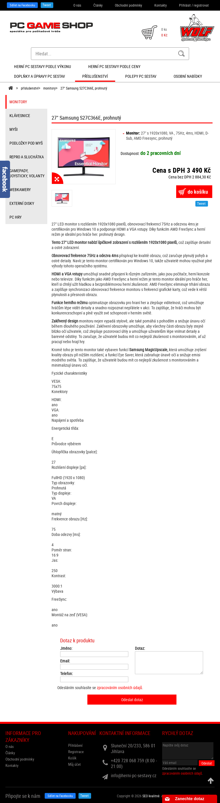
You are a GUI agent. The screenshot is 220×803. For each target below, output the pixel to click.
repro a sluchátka (26, 157)
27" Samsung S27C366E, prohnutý (83, 88)
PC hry (15, 217)
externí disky (21, 203)
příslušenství (29, 88)
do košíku (198, 191)
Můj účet (74, 764)
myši (13, 129)
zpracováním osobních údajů (119, 687)
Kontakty (160, 5)
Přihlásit (185, 5)
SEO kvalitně (151, 796)
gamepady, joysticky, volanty (26, 173)
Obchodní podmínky (128, 5)
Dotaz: (140, 648)
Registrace (76, 751)
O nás (77, 5)
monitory (49, 88)
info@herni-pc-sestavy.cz (133, 775)
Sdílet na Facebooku (22, 5)
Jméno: (66, 648)
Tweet (46, 5)
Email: (65, 661)
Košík (72, 758)
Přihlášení (75, 745)
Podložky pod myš (26, 143)
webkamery (20, 189)
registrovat (201, 5)
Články (98, 5)
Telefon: (66, 673)
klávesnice (19, 115)
